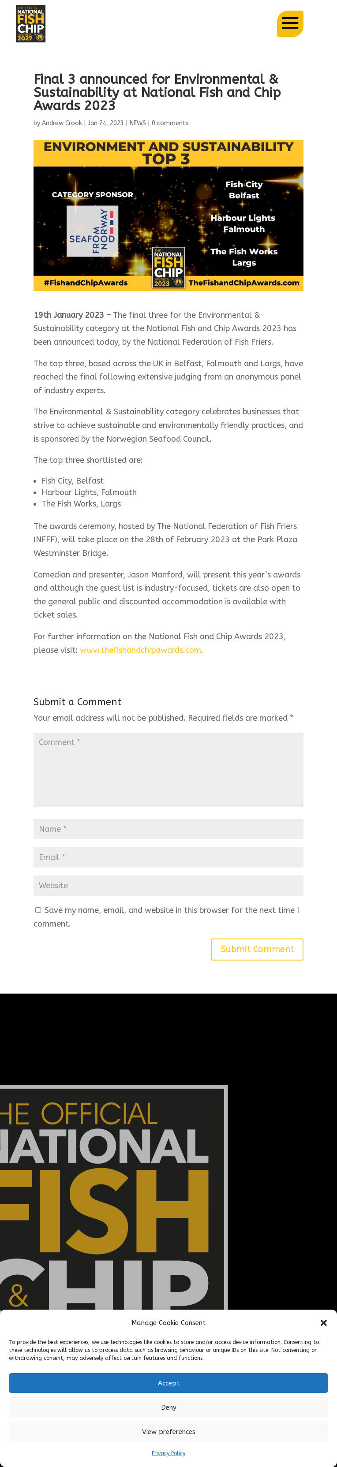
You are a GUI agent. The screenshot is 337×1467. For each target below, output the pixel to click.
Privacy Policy (168, 1453)
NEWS (138, 123)
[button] (323, 1322)
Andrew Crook (62, 123)
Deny (168, 1407)
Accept (169, 1383)
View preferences (168, 1432)
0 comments (170, 123)
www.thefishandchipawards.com (139, 650)
